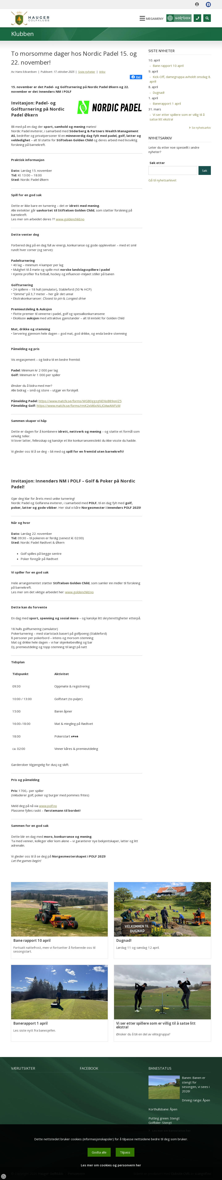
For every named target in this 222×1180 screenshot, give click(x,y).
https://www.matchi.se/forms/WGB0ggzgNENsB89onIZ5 (80, 401)
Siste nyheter (86, 72)
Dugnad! (158, 92)
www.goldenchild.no (70, 219)
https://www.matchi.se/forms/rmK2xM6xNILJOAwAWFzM (78, 405)
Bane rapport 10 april (168, 65)
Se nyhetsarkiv (201, 127)
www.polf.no (48, 806)
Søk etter (157, 163)
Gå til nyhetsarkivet (162, 180)
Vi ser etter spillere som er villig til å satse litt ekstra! (177, 116)
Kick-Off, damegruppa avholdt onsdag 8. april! (180, 79)
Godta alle (99, 1152)
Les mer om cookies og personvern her (111, 1165)
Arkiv (102, 72)
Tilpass (125, 1152)
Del (136, 77)
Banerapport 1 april (167, 103)
